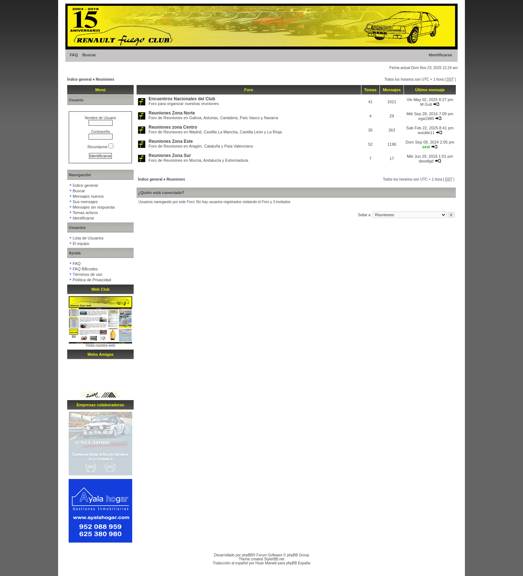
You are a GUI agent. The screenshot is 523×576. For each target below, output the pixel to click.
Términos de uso (87, 274)
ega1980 (426, 118)
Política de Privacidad (92, 280)
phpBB (247, 555)
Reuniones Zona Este (171, 141)
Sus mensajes (85, 202)
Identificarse (440, 55)
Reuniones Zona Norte (172, 113)
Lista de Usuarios (88, 238)
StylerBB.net (274, 559)
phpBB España (298, 563)
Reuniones (105, 79)
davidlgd (426, 161)
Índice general (79, 79)
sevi (426, 147)
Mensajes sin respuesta (94, 207)
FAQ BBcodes (85, 269)
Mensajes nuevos (88, 196)
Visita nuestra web (100, 345)
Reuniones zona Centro (173, 127)
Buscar (89, 55)
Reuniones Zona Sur (170, 155)
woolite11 (426, 132)
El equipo (81, 243)
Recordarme (100, 147)
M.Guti (426, 104)
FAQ (74, 55)
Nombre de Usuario (100, 118)
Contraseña (100, 132)
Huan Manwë (266, 563)
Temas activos (85, 212)
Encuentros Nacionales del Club (182, 98)
